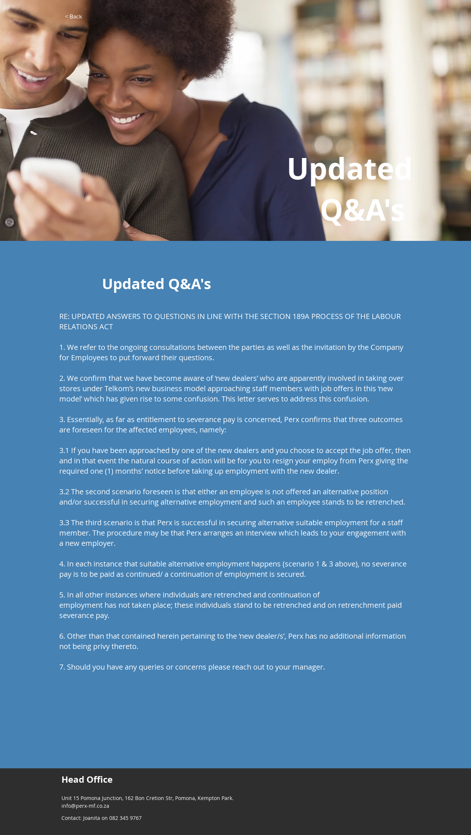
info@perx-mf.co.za (85, 805)
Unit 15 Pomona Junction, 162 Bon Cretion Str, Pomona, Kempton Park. (147, 797)
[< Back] (73, 16)
